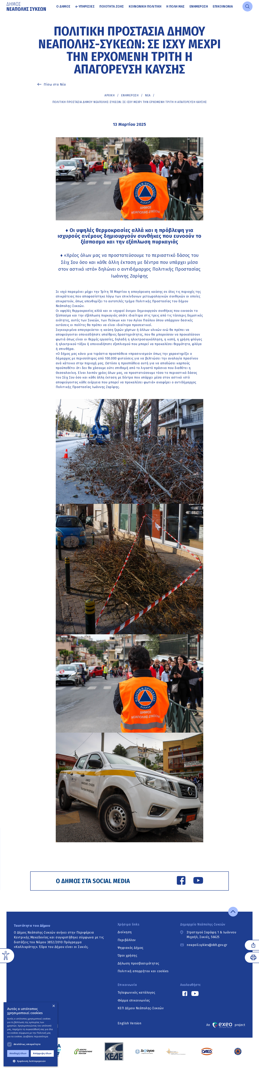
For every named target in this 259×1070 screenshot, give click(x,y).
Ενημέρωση (199, 6)
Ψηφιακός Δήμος (130, 952)
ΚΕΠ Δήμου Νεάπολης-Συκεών (141, 1013)
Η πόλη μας (175, 6)
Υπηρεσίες (85, 6)
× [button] (53, 1006)
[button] (30, 1061)
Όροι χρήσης (127, 960)
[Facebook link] (177, 882)
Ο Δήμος (63, 6)
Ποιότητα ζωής (111, 6)
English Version (130, 1028)
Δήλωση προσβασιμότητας (138, 968)
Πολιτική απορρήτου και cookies (143, 976)
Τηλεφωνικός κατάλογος (136, 997)
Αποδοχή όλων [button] (18, 1053)
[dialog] (31, 1034)
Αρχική (109, 95)
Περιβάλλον (127, 945)
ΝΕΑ (148, 95)
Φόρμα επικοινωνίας (134, 1005)
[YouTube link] (194, 881)
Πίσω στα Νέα (55, 84)
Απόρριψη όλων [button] (42, 1053)
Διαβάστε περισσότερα (35, 1036)
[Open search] (247, 6)
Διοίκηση (125, 937)
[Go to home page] (26, 6)
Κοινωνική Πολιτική (145, 6)
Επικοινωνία (223, 6)
